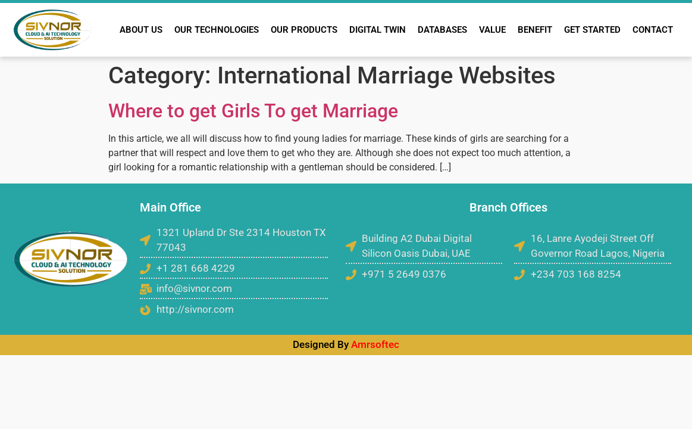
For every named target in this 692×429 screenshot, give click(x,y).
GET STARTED (592, 29)
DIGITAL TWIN (377, 29)
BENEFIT (535, 29)
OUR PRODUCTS (304, 29)
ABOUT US (141, 29)
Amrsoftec (375, 344)
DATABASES (442, 29)
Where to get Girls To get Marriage (253, 111)
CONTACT (652, 29)
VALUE (492, 29)
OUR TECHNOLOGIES (216, 29)
